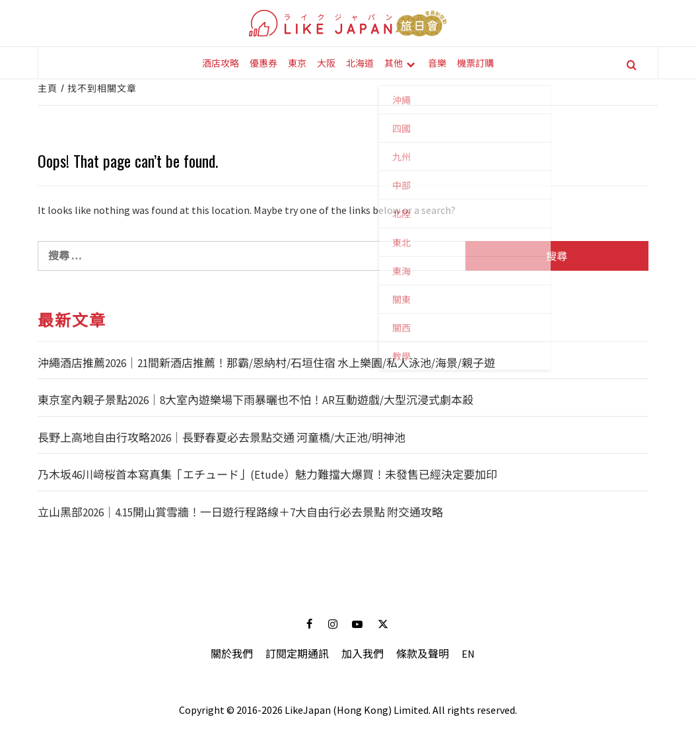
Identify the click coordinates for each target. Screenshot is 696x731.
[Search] (632, 65)
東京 (297, 62)
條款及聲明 (422, 653)
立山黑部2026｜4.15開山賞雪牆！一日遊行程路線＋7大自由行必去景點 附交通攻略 (240, 512)
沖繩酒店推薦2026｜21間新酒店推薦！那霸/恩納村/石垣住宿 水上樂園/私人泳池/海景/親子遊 (266, 363)
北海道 (360, 62)
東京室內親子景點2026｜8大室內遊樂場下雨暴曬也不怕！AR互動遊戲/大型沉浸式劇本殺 (255, 400)
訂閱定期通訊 (297, 653)
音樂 (437, 62)
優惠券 (263, 62)
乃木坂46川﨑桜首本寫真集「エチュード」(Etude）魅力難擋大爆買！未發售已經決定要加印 (267, 475)
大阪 (326, 62)
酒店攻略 (220, 62)
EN (468, 653)
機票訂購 (475, 62)
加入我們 (362, 653)
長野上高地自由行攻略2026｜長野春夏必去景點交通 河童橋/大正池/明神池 (221, 438)
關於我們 (232, 653)
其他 (393, 62)
